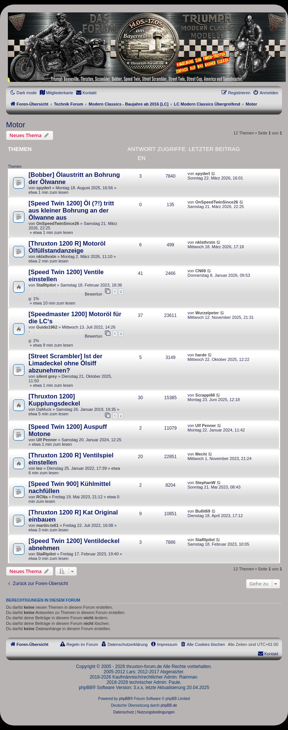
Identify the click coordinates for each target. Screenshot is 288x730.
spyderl (43, 188)
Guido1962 (46, 327)
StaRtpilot (46, 285)
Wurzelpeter (207, 313)
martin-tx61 (47, 525)
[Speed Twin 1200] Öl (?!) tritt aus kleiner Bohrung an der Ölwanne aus (71, 210)
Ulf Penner (46, 439)
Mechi (201, 454)
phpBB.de (168, 705)
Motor (15, 125)
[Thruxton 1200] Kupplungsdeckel (54, 400)
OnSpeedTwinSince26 (57, 223)
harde (201, 355)
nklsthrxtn (46, 256)
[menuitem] (56, 92)
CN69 (200, 270)
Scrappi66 (205, 395)
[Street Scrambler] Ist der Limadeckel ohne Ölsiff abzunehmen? (65, 363)
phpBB (124, 699)
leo (39, 468)
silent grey (46, 376)
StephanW (205, 482)
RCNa (42, 497)
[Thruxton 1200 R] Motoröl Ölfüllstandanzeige (66, 247)
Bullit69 (202, 511)
